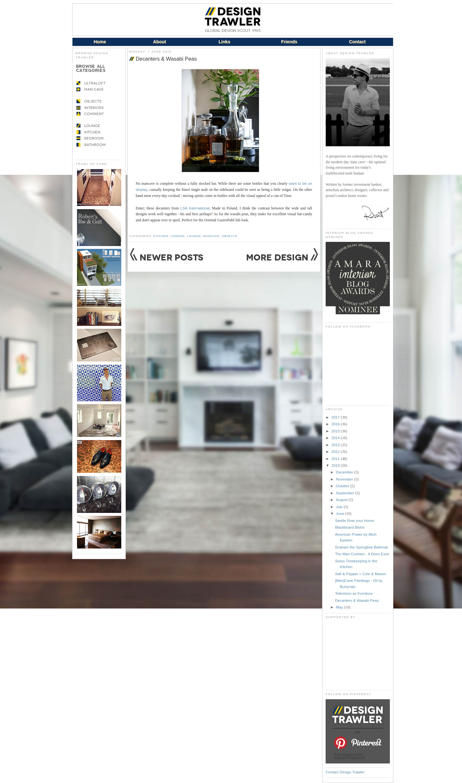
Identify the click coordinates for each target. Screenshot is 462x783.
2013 (336, 445)
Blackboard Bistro (349, 527)
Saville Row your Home (354, 520)
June (340, 513)
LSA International (195, 208)
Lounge (194, 236)
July (340, 507)
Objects (229, 236)
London (177, 236)
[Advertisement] (358, 654)
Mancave (211, 236)
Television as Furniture (353, 593)
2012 (336, 451)
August (342, 500)
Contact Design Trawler (345, 772)
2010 (336, 465)
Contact (357, 41)
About (159, 41)
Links (224, 41)
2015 (336, 431)
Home (100, 41)
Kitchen (160, 236)
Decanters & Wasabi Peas (166, 59)
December (345, 472)
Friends (289, 41)
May (340, 607)
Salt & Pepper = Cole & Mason (360, 574)
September (345, 493)
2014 (336, 438)
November (345, 479)
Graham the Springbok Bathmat (361, 547)
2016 (336, 424)
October (343, 486)
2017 (336, 417)
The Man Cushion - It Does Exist (362, 554)
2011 (336, 458)
